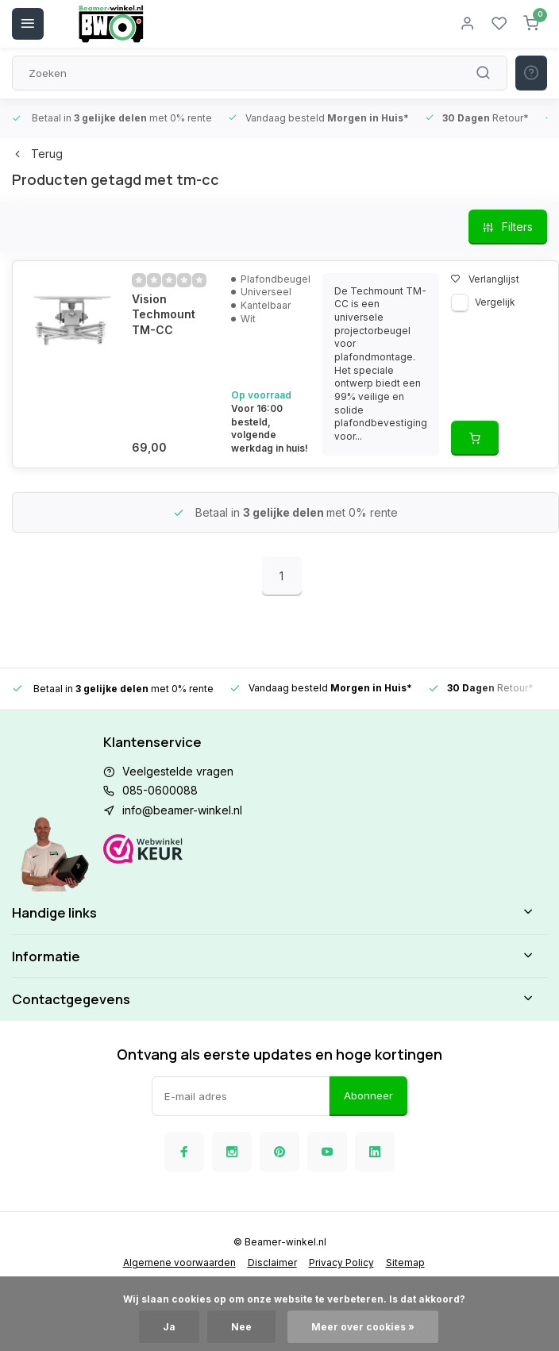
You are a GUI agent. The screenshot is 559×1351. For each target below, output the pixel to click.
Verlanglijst (485, 279)
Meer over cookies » (362, 1327)
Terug (37, 153)
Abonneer (368, 1095)
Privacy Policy (341, 1262)
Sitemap (405, 1262)
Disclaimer (272, 1262)
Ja (169, 1327)
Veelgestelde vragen (177, 771)
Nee (241, 1327)
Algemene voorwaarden (179, 1262)
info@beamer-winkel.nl (182, 810)
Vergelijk (495, 302)
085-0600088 (160, 790)
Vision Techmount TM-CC (163, 314)
